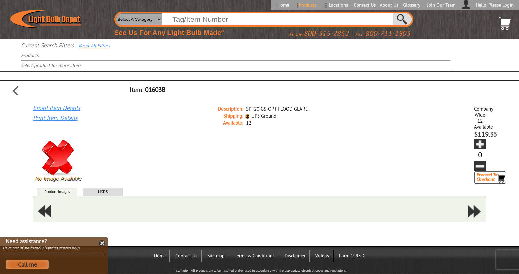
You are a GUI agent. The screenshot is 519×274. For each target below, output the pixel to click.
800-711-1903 (387, 33)
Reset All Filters (94, 45)
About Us (389, 5)
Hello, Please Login (495, 5)
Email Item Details (56, 108)
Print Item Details (55, 118)
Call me (27, 264)
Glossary (411, 5)
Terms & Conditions (255, 256)
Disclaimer (295, 256)
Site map (216, 256)
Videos (322, 256)
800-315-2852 (326, 33)
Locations (338, 5)
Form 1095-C (352, 256)
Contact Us (364, 5)
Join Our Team (441, 5)
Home (283, 5)
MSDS (103, 191)
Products (307, 5)
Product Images (57, 191)
